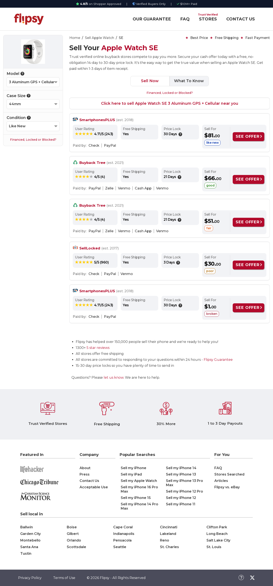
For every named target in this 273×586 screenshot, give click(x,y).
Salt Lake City (218, 540)
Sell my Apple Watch (139, 481)
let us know (113, 377)
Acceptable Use (94, 487)
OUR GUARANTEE (152, 19)
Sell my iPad (131, 474)
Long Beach (217, 534)
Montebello (30, 540)
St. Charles (169, 547)
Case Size (18, 95)
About (85, 468)
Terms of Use (64, 578)
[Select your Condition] (33, 126)
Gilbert (73, 534)
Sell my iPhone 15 (136, 498)
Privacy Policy (30, 578)
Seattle (119, 547)
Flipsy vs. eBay (227, 487)
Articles (221, 481)
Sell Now (150, 81)
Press (85, 474)
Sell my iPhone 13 (181, 474)
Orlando (74, 540)
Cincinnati (168, 527)
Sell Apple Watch (99, 38)
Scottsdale (76, 547)
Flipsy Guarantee (218, 360)
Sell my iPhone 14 (181, 468)
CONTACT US (240, 19)
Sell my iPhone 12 (181, 498)
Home (74, 38)
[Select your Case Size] (33, 104)
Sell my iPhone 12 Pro (184, 491)
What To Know (189, 81)
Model (15, 73)
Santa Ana (29, 547)
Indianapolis (123, 534)
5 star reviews (98, 348)
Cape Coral (123, 527)
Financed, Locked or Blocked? (33, 140)
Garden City (30, 534)
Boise (72, 527)
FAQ (185, 19)
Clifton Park (216, 527)
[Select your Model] (33, 82)
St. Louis (213, 547)
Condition (19, 117)
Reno (164, 540)
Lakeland (168, 534)
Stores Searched (229, 474)
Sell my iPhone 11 (180, 504)
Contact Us (89, 481)
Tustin (25, 554)
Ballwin (26, 527)
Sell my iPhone (133, 468)
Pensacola (122, 540)
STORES (208, 19)
